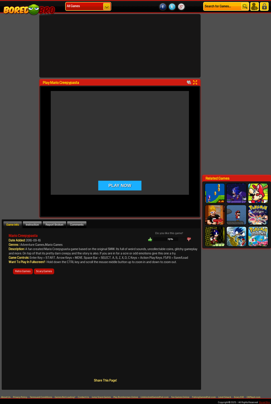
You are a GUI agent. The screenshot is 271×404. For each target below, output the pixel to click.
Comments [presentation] (77, 225)
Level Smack (224, 397)
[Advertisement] (20, 107)
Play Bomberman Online (125, 397)
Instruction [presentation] (32, 225)
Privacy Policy (20, 397)
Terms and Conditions (41, 397)
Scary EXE (239, 397)
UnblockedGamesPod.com (155, 397)
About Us (5, 397)
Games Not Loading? (65, 397)
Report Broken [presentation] (54, 225)
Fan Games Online (180, 397)
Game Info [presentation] (12, 225)
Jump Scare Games (101, 397)
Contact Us (83, 397)
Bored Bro (264, 402)
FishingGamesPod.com (204, 397)
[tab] (12, 224)
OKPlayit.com (253, 397)
